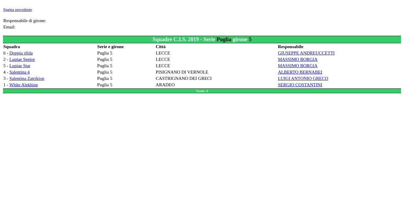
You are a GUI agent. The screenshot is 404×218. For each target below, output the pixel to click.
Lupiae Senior (22, 59)
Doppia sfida (21, 53)
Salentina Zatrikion (26, 78)
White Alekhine (23, 84)
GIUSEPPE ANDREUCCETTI (306, 53)
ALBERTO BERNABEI (300, 72)
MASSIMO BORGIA (298, 59)
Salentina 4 (19, 72)
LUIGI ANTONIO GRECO (303, 78)
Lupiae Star (20, 65)
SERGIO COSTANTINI (300, 84)
